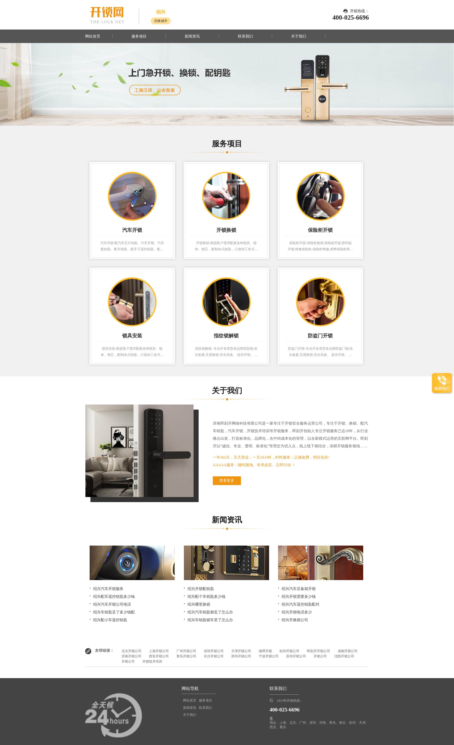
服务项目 (139, 36)
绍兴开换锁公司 (295, 620)
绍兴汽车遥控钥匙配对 (300, 604)
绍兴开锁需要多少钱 (299, 596)
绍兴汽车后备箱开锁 (299, 589)
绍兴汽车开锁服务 (108, 589)
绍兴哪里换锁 (199, 604)
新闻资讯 (192, 36)
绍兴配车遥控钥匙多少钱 (114, 596)
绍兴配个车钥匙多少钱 (206, 596)
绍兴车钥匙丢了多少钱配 (114, 612)
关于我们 (298, 36)
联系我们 (245, 36)
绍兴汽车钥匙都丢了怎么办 (210, 612)
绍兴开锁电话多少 (297, 612)
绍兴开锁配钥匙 (201, 589)
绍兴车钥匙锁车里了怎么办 (210, 620)
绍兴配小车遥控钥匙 (110, 620)
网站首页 (92, 36)
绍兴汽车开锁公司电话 (112, 604)
